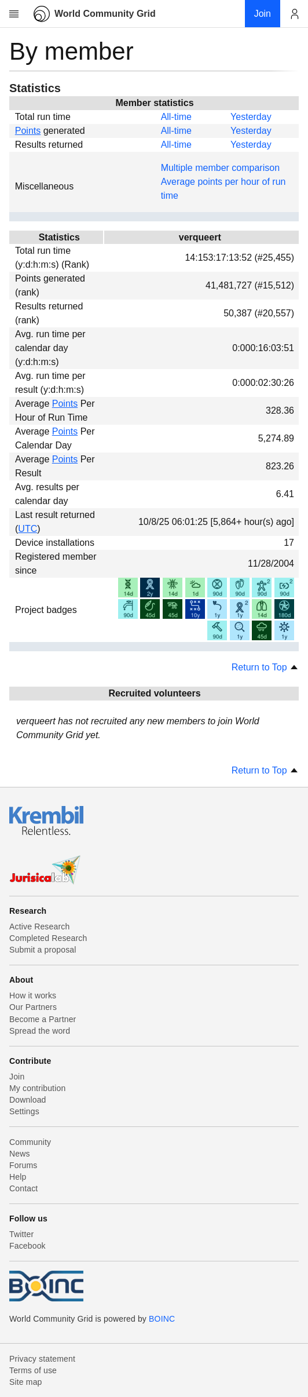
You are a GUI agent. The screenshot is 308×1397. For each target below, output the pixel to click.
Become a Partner (42, 1019)
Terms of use (33, 1370)
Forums (23, 1165)
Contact (23, 1188)
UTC (27, 529)
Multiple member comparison (220, 168)
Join (16, 1076)
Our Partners (33, 1007)
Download (27, 1099)
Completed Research (48, 938)
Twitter (21, 1234)
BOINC (162, 1318)
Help (17, 1176)
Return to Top (265, 667)
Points (28, 131)
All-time (176, 117)
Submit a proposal (42, 949)
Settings (24, 1111)
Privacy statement (42, 1358)
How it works (32, 995)
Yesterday (251, 117)
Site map (25, 1382)
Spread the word (39, 1030)
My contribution (37, 1088)
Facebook (27, 1245)
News (19, 1153)
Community (30, 1142)
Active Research (39, 926)
